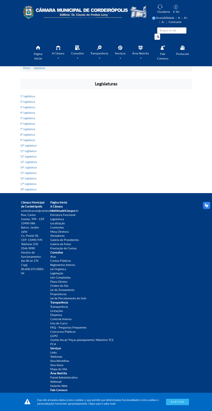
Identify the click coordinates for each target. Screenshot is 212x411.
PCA (53, 344)
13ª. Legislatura (28, 162)
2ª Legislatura (27, 101)
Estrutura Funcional (62, 214)
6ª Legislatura (27, 123)
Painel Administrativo (64, 377)
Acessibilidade (165, 17)
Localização (57, 223)
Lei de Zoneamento (62, 289)
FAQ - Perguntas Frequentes (68, 327)
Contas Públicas (60, 260)
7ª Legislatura (27, 129)
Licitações (56, 310)
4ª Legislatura (27, 112)
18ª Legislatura (28, 189)
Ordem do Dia (59, 285)
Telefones (56, 356)
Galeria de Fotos (60, 244)
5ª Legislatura (27, 118)
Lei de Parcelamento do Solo (68, 298)
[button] (58, 53)
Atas (53, 256)
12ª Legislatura (28, 156)
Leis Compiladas (60, 277)
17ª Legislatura (28, 183)
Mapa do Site (58, 369)
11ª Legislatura (28, 151)
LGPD (54, 335)
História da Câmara (62, 210)
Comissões (57, 227)
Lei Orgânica (58, 269)
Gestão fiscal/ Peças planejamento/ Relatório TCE (82, 339)
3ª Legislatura (27, 107)
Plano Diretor (59, 281)
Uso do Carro (58, 323)
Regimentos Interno (62, 264)
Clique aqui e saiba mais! (102, 403)
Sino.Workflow (59, 360)
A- (163, 22)
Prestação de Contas (63, 248)
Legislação (56, 273)
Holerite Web (58, 385)
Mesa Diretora (59, 231)
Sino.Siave (56, 365)
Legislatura (39, 68)
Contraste (175, 22)
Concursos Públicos (63, 331)
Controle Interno (61, 319)
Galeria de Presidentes (64, 239)
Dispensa (56, 314)
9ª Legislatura (27, 140)
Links (53, 352)
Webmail (56, 381)
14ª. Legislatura (28, 167)
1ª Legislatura (27, 96)
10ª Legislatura (28, 145)
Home (26, 68)
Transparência (59, 306)
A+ (186, 17)
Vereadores (57, 235)
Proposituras (58, 294)
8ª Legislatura (27, 134)
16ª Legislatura (28, 178)
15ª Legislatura (28, 172)
